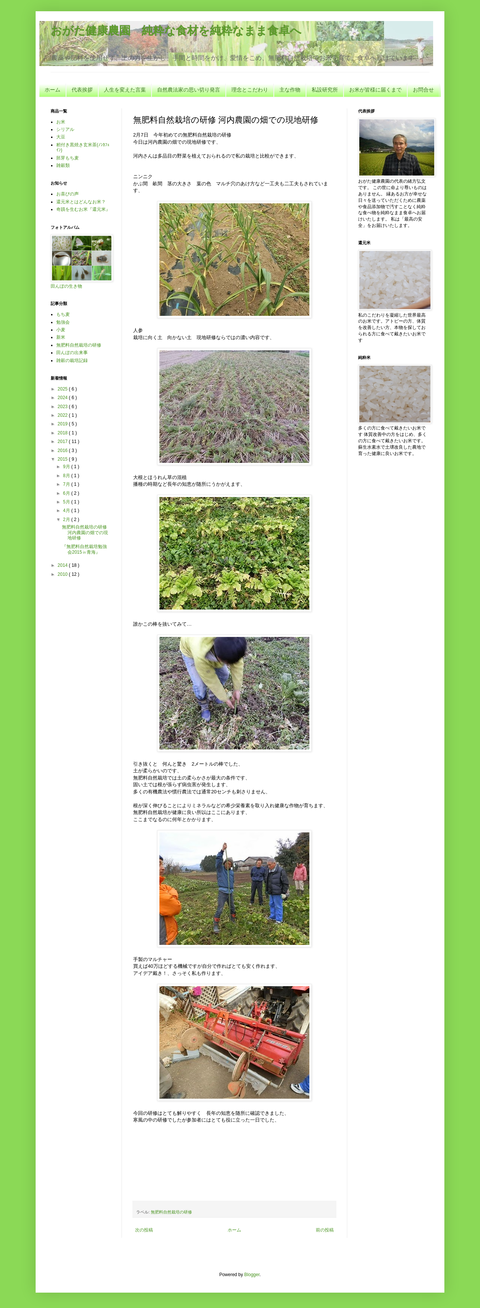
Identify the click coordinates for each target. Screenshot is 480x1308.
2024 (63, 397)
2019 (63, 423)
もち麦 (63, 314)
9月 (67, 466)
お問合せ (423, 90)
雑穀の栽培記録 (72, 360)
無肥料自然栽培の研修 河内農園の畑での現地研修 (85, 532)
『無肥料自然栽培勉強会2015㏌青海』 (84, 549)
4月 (67, 510)
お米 (60, 122)
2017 (63, 441)
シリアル (65, 129)
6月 (67, 493)
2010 (63, 574)
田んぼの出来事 (72, 352)
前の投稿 (325, 1230)
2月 (67, 519)
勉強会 (63, 322)
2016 (63, 450)
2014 (63, 565)
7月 (67, 484)
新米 (60, 337)
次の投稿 (144, 1230)
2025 (63, 389)
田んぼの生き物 (66, 286)
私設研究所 (325, 90)
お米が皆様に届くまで (375, 90)
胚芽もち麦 (67, 158)
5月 (67, 502)
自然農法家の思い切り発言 (188, 90)
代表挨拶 (82, 90)
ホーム (52, 90)
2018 (63, 432)
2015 (63, 459)
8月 (67, 475)
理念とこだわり (249, 90)
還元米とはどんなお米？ (81, 201)
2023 (63, 406)
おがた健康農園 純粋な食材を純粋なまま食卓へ (176, 30)
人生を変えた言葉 (125, 90)
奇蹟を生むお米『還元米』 (83, 209)
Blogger (252, 1274)
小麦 (60, 329)
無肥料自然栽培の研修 (171, 1212)
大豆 (60, 137)
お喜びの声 (67, 194)
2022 (63, 415)
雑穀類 (63, 165)
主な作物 (289, 90)
